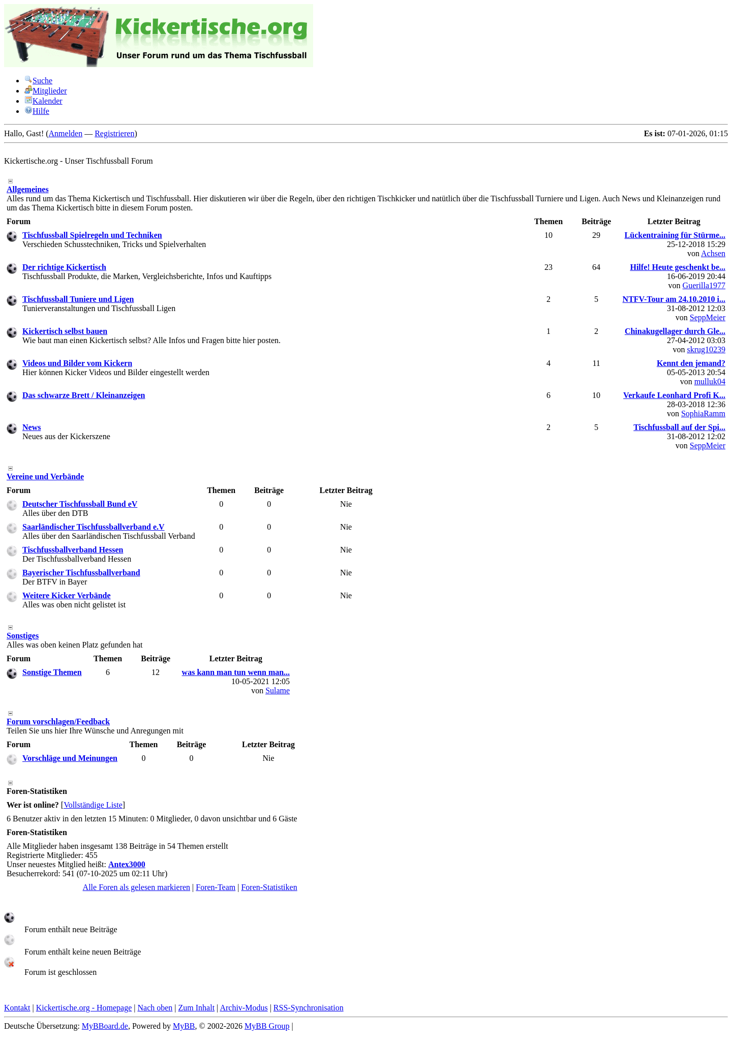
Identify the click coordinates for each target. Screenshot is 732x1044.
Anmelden (66, 133)
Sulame (277, 690)
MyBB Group (267, 1026)
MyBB (184, 1026)
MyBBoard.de (105, 1026)
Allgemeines (28, 189)
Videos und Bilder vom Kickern (77, 363)
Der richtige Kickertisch (64, 267)
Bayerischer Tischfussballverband (81, 572)
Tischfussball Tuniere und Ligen (78, 299)
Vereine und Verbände (45, 476)
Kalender (43, 101)
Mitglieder (45, 90)
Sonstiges (23, 635)
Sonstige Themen (52, 672)
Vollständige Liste (93, 805)
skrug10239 (706, 349)
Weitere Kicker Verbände (66, 595)
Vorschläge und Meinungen (69, 758)
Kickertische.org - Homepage (84, 1007)
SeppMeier (707, 317)
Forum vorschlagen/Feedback (58, 721)
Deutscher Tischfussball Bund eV (79, 504)
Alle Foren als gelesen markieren (136, 887)
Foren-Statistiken (269, 887)
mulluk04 (709, 381)
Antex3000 (126, 864)
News (31, 427)
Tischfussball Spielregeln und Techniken (92, 235)
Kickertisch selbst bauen (64, 331)
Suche (38, 80)
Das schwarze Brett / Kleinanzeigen (83, 395)
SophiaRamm (703, 413)
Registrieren (114, 133)
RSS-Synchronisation (308, 1007)
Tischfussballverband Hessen (72, 549)
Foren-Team (215, 887)
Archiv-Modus (243, 1007)
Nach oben (154, 1007)
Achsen (713, 253)
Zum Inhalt (196, 1007)
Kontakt (17, 1007)
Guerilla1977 (704, 285)
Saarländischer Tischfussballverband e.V (93, 527)
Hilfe (36, 111)
